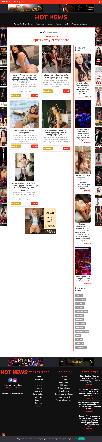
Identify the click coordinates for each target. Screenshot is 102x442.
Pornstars (75, 24)
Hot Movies (80, 303)
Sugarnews (40, 24)
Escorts (31, 24)
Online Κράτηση (64, 388)
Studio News (80, 323)
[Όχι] (99, 439)
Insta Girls (79, 307)
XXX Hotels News (82, 331)
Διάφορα (83, 24)
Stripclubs (49, 24)
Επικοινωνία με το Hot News (13, 394)
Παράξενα (79, 343)
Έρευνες (79, 339)
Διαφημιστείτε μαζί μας (64, 394)
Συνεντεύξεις (81, 347)
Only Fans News (82, 311)
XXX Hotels (64, 385)
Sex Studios (63, 382)
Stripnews (79, 319)
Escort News (80, 299)
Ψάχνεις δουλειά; (63, 397)
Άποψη (78, 335)
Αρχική (16, 24)
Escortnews (38, 379)
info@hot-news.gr (13, 388)
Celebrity (23, 24)
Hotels (66, 24)
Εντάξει (81, 439)
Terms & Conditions (63, 400)
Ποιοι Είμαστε (63, 391)
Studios (58, 24)
